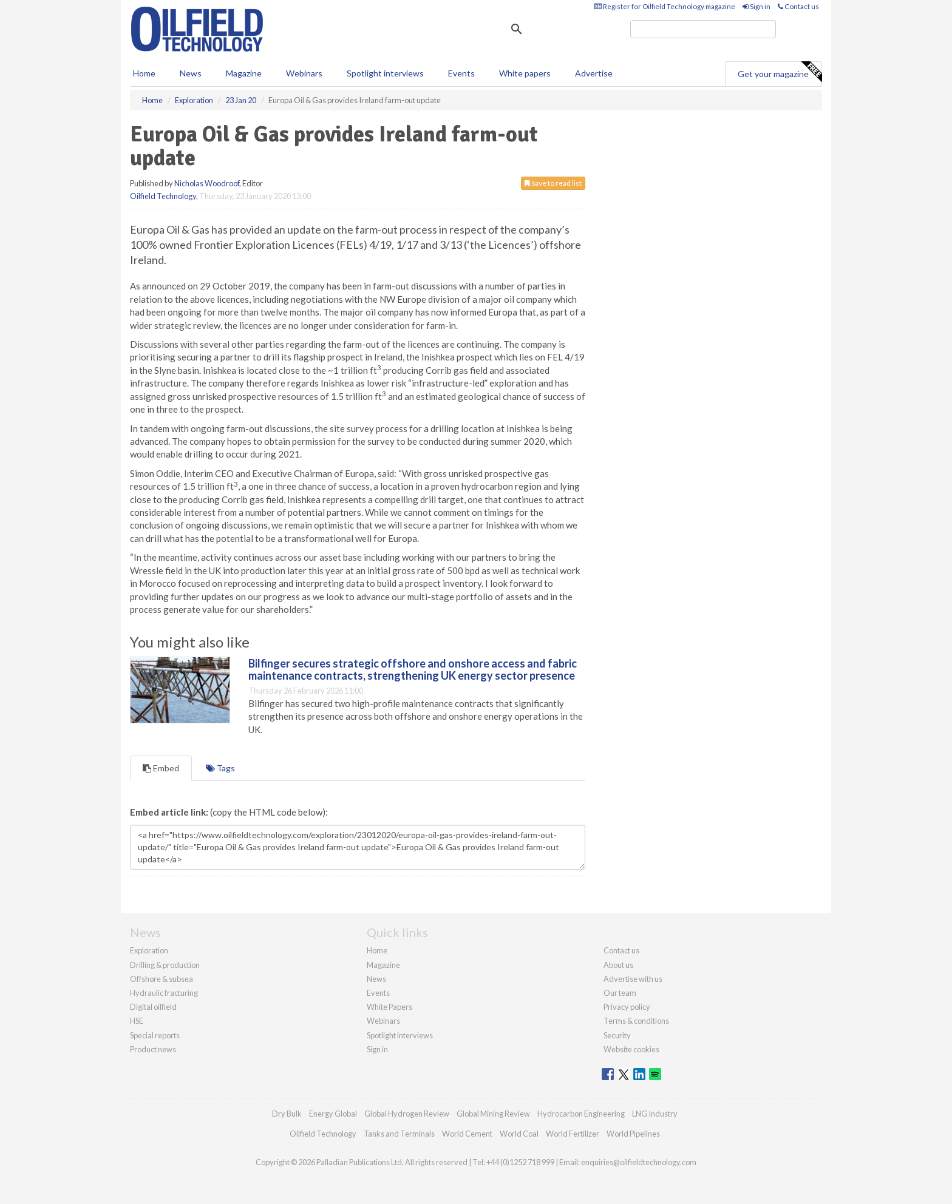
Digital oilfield (153, 1007)
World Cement (467, 1133)
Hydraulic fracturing (164, 993)
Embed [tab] (161, 768)
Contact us (798, 6)
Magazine (244, 73)
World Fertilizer (572, 1133)
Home (144, 73)
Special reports (155, 1035)
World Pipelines (633, 1133)
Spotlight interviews (385, 73)
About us (618, 965)
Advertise (594, 73)
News (376, 979)
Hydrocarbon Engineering (581, 1113)
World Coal (519, 1133)
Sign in (756, 6)
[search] (703, 29)
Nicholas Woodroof (206, 183)
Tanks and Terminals (399, 1133)
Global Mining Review (493, 1113)
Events (461, 73)
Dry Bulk (287, 1113)
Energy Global (333, 1113)
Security (617, 1035)
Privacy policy (627, 1007)
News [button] (191, 73)
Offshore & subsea (161, 979)
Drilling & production (165, 965)
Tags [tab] (220, 768)
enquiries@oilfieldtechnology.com (638, 1162)
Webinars (304, 73)
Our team (620, 993)
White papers (525, 73)
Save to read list (553, 183)
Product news (153, 1049)
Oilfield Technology (163, 196)
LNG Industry (655, 1113)
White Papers (389, 1007)
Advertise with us (633, 979)
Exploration (149, 950)
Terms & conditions (636, 1021)
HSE (136, 1021)
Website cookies (631, 1049)
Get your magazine (779, 72)
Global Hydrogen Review (406, 1113)
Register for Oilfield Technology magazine (664, 6)
